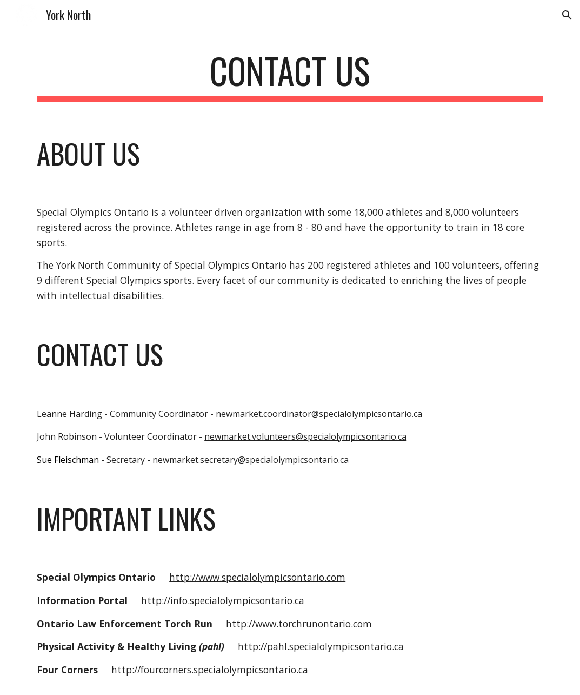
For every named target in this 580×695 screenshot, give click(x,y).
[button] (567, 15)
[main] (290, 76)
